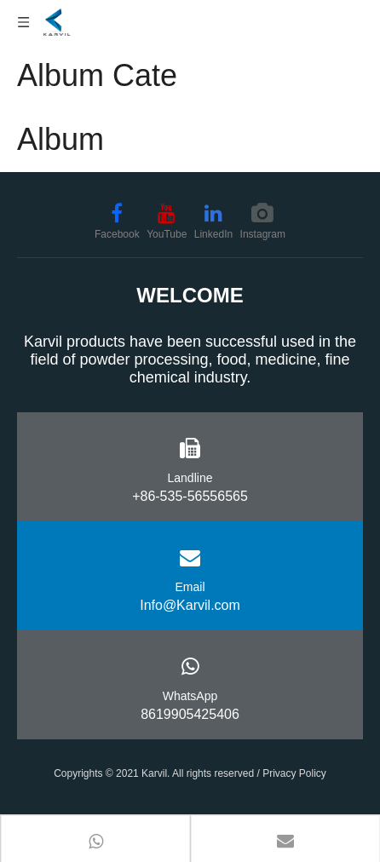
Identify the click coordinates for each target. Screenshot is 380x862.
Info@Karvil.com (190, 605)
